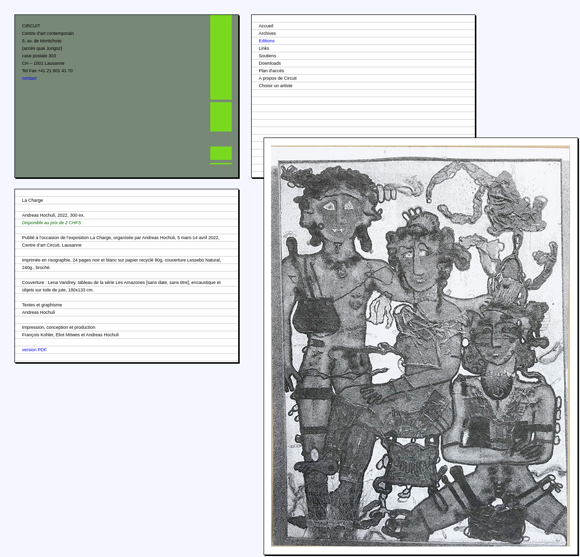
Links (264, 48)
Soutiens (267, 55)
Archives (267, 33)
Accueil (266, 25)
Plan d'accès (271, 70)
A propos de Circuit (277, 78)
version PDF (34, 349)
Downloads (270, 63)
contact (29, 78)
